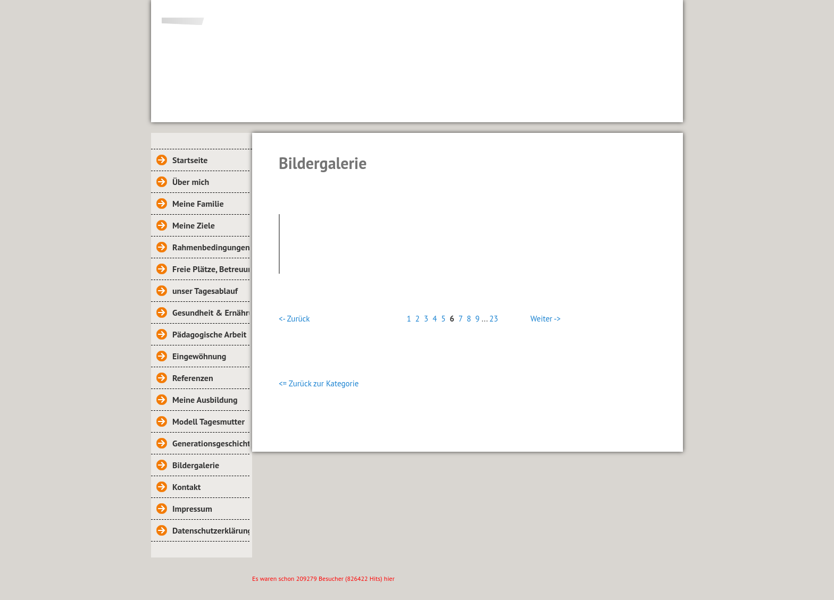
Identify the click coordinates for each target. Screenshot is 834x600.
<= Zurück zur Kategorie (318, 383)
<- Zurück (294, 319)
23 (493, 319)
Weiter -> (545, 319)
